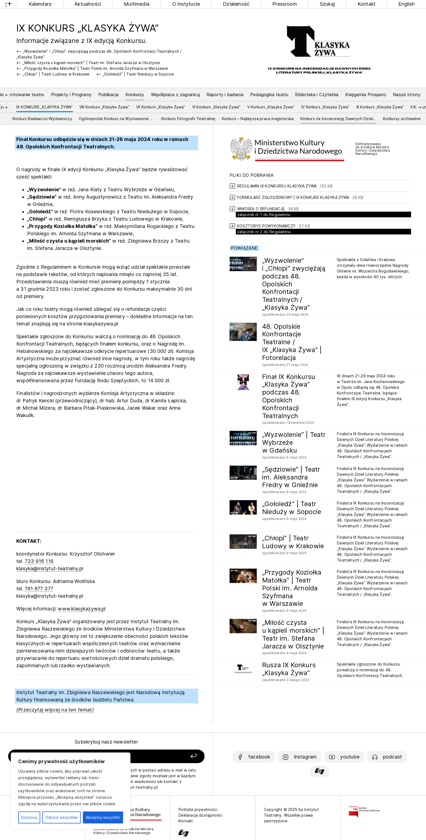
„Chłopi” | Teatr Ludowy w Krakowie (56, 74)
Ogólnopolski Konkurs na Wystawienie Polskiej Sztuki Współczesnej (117, 118)
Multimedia (136, 4)
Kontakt (366, 4)
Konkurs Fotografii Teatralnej (188, 118)
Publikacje (108, 94)
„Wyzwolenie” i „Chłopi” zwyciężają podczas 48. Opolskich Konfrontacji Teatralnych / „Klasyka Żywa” (98, 54)
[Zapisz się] (165, 756)
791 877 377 (39, 588)
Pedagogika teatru (269, 94)
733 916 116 (39, 561)
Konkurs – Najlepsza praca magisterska (258, 118)
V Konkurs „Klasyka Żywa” (271, 107)
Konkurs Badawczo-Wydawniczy (42, 118)
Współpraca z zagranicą (175, 94)
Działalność (236, 4)
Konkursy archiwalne (402, 118)
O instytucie (186, 4)
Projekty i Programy (71, 94)
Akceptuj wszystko (103, 817)
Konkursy (135, 94)
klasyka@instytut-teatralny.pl (49, 568)
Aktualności (87, 4)
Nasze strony (407, 94)
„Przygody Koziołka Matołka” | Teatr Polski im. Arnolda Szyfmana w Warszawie (95, 68)
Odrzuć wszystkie (61, 817)
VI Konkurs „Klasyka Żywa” (216, 107)
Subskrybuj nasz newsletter (106, 742)
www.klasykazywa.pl (81, 609)
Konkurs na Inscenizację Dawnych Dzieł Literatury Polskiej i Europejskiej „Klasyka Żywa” (338, 118)
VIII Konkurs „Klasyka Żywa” (104, 107)
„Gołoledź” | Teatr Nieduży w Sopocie (138, 74)
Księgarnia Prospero (365, 94)
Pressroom (284, 4)
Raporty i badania (224, 94)
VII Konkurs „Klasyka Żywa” (161, 107)
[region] (70, 791)
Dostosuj (29, 817)
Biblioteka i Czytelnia (316, 94)
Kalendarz (40, 4)
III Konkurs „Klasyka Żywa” (380, 107)
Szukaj (327, 4)
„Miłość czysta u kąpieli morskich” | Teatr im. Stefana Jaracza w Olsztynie (91, 62)
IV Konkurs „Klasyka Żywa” (325, 107)
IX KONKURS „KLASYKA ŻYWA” (44, 107)
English (406, 4)
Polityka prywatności (197, 809)
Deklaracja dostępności (200, 815)
